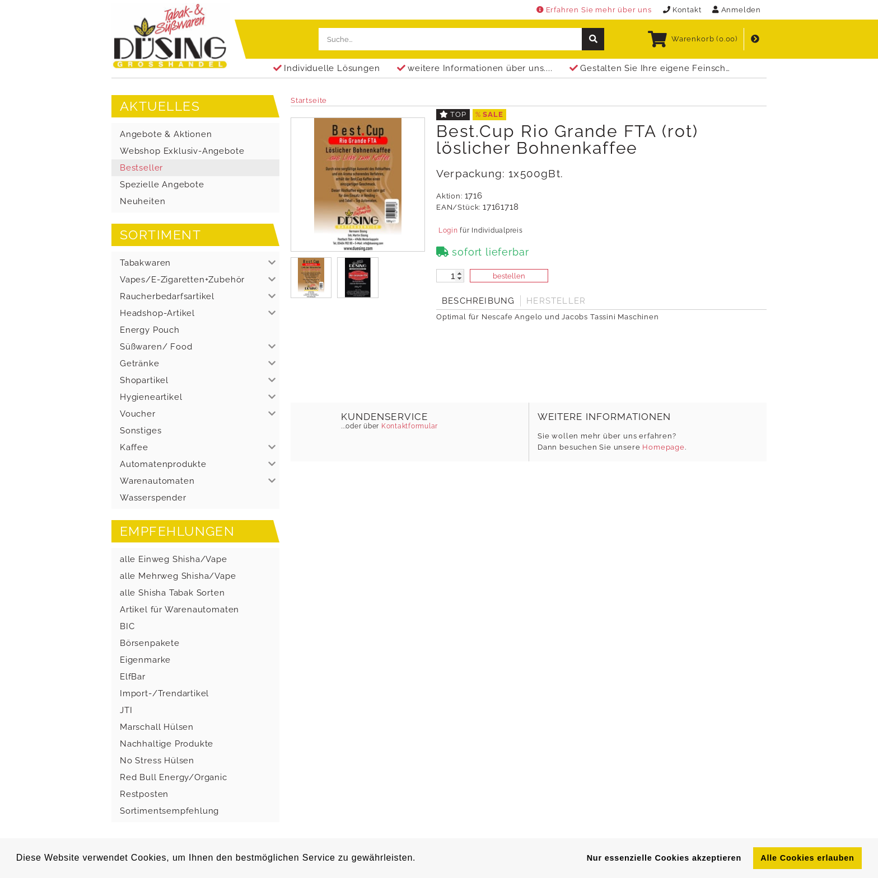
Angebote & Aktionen (166, 134)
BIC (127, 626)
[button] (195, 262)
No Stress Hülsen (157, 761)
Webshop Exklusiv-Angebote (182, 151)
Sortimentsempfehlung (169, 811)
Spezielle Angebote (162, 185)
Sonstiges (140, 431)
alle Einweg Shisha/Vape (173, 559)
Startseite (309, 100)
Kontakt (682, 10)
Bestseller (141, 168)
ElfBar (133, 677)
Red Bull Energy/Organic (173, 777)
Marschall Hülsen (157, 727)
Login (448, 230)
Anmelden (736, 10)
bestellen (509, 276)
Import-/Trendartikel (164, 693)
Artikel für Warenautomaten (179, 610)
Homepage (663, 447)
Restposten (144, 794)
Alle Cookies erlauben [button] (807, 857)
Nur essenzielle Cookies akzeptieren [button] (664, 857)
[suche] (593, 39)
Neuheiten (142, 201)
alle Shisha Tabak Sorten (172, 593)
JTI (126, 710)
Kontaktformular (408, 426)
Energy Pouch (150, 330)
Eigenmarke (145, 660)
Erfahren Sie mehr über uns (594, 10)
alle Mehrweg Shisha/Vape (178, 576)
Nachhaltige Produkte (166, 744)
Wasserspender (153, 498)
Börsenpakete (150, 643)
